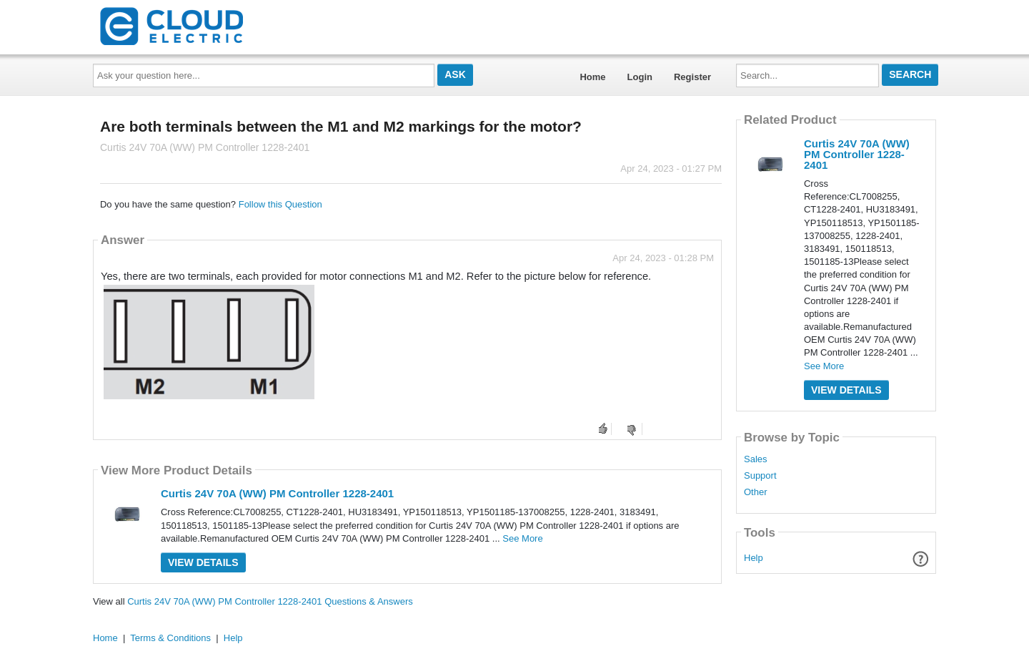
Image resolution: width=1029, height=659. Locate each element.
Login (639, 77)
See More (522, 538)
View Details (203, 562)
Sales (755, 459)
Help (753, 557)
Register (692, 77)
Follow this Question (280, 204)
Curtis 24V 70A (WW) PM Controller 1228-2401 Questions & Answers (270, 601)
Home (592, 77)
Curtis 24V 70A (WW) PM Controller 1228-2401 (277, 493)
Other (755, 492)
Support (760, 476)
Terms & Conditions (170, 638)
